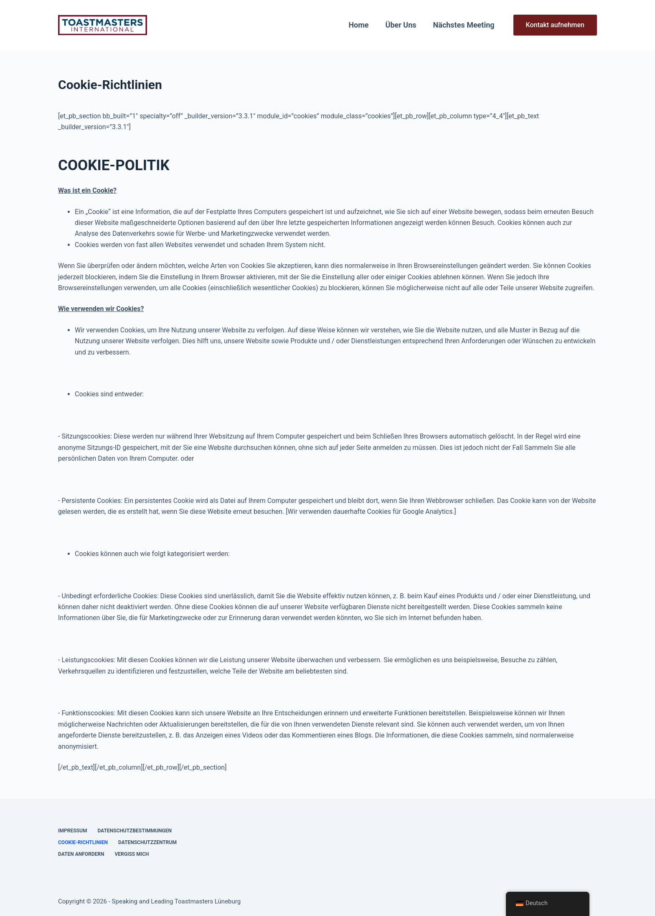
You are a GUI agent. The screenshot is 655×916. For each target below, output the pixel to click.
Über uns (401, 24)
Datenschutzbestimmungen (134, 831)
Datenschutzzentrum (147, 842)
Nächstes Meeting (464, 24)
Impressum (72, 831)
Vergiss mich (131, 854)
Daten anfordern (81, 854)
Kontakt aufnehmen (555, 25)
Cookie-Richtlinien (83, 842)
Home (358, 24)
